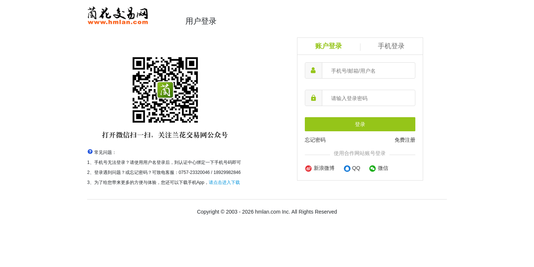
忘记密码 (315, 140)
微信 (378, 168)
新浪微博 (319, 168)
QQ (351, 168)
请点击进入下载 (224, 182)
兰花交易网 (130, 16)
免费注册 (405, 140)
